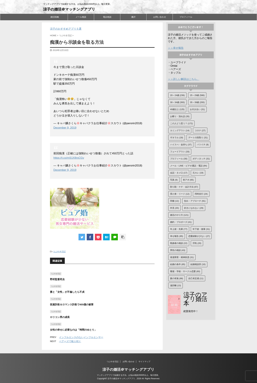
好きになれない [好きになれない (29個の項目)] (193, 208)
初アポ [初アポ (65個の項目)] (188, 180)
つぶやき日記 (59, 251)
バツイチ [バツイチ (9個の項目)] (203, 144)
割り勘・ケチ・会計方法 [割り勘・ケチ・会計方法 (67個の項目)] (184, 187)
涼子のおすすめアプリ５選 (65, 28)
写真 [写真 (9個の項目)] (174, 180)
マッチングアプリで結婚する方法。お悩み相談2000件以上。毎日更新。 (128, 375)
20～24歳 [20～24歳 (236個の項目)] (177, 95)
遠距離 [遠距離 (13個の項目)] (175, 285)
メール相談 (81, 17)
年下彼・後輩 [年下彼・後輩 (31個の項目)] (201, 229)
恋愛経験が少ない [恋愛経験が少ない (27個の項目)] (199, 236)
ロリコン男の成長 (60, 317)
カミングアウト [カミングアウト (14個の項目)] (179, 130)
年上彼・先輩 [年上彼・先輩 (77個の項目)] (178, 229)
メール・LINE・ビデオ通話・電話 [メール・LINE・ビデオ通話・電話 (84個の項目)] (188, 165)
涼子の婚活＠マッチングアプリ (69, 9)
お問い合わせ (159, 17)
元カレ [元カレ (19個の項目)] (198, 173)
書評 (133, 17)
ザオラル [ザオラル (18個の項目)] (176, 137)
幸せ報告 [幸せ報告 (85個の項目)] (176, 236)
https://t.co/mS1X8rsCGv (68, 157)
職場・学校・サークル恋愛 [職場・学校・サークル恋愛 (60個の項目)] (185, 271)
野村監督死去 (57, 279)
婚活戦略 (54, 17)
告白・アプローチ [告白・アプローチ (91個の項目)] (195, 201)
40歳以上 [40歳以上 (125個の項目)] (177, 109)
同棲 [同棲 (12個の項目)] (174, 201)
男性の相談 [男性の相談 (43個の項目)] (177, 250)
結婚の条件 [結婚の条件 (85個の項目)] (177, 264)
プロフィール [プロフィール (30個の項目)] (178, 158)
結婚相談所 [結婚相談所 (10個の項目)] (198, 264)
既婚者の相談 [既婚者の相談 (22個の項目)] (178, 243)
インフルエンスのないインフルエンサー (81, 337)
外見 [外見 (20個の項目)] (174, 208)
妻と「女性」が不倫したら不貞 (67, 291)
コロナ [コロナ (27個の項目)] (200, 130)
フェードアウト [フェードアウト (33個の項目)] (179, 151)
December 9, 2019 (64, 127)
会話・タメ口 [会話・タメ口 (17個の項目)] (178, 173)
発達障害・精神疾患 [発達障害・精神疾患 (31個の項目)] (182, 257)
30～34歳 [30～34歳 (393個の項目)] (177, 102)
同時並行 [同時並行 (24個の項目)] (201, 194)
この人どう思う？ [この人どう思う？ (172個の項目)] (181, 123)
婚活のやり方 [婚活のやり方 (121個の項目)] (179, 215)
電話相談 (107, 17)
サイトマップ (144, 361)
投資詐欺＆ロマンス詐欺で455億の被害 (71, 304)
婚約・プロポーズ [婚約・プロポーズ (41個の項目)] (181, 222)
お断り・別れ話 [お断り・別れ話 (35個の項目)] (179, 116)
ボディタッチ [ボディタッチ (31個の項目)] (201, 158)
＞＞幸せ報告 (176, 48)
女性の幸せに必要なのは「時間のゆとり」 (73, 329)
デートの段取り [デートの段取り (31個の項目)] (198, 137)
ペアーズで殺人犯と (70, 341)
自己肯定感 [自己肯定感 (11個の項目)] (195, 278)
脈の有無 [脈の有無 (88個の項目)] (176, 278)
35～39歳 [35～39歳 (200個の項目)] (197, 102)
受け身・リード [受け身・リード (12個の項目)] (179, 194)
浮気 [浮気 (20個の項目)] (197, 243)
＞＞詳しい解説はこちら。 (183, 79)
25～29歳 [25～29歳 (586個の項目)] (197, 95)
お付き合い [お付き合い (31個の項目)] (197, 109)
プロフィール (185, 17)
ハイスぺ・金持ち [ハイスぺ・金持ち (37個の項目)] (181, 144)
